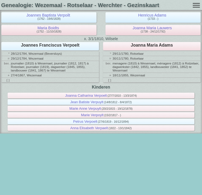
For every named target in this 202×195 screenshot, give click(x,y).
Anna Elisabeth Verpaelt (89, 128)
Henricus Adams (152, 15)
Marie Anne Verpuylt (85, 108)
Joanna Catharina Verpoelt (86, 95)
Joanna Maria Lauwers (152, 28)
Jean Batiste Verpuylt (86, 102)
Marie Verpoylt (92, 115)
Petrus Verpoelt (85, 121)
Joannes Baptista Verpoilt (48, 15)
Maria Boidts (48, 28)
